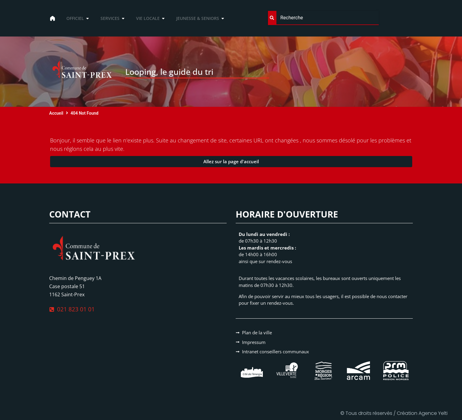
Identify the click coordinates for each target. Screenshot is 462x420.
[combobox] (323, 18)
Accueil (56, 113)
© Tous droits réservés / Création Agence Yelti (394, 413)
